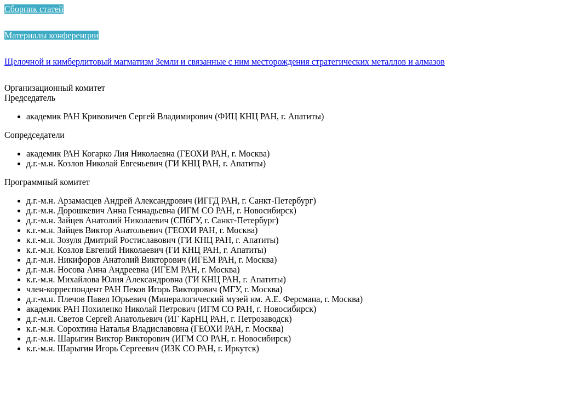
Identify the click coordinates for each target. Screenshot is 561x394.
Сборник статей (34, 9)
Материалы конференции (51, 35)
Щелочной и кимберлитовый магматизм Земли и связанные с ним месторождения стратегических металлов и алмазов (224, 61)
